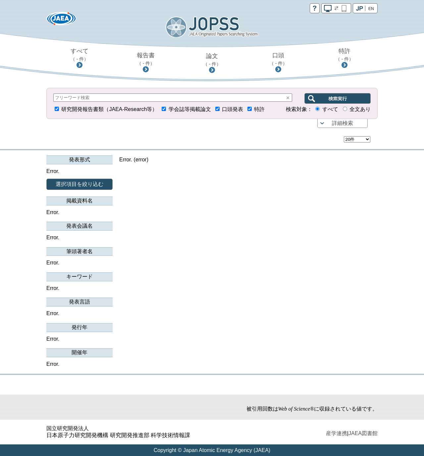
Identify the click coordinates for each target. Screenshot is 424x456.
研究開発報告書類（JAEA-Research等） (109, 109)
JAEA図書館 (363, 433)
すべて (80, 55)
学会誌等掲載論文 (190, 109)
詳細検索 (342, 123)
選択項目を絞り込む (79, 184)
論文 (212, 60)
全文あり (360, 109)
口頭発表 (232, 109)
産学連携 (336, 433)
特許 (345, 55)
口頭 (278, 59)
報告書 (146, 59)
